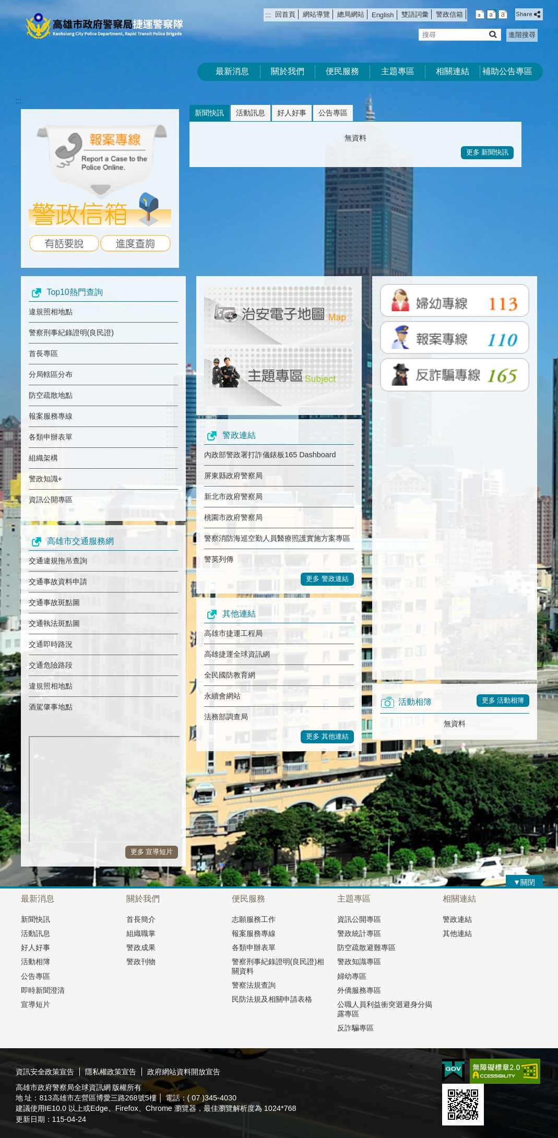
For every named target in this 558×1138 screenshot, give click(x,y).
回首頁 (285, 14)
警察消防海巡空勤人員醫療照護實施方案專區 (277, 538)
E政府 (453, 1070)
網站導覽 (316, 14)
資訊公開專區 (51, 499)
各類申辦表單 (51, 437)
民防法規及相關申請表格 (272, 999)
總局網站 (350, 14)
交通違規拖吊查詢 (58, 560)
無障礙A (505, 1071)
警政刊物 (141, 961)
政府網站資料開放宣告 (183, 1072)
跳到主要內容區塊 (5, 5)
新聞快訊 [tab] (209, 113)
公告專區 (35, 976)
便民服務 (342, 71)
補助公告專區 (507, 71)
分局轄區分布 (51, 374)
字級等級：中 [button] (491, 14)
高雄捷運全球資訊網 (237, 654)
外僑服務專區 (359, 990)
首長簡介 (141, 919)
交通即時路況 (51, 644)
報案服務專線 (51, 416)
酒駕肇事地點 (51, 707)
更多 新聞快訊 (487, 152)
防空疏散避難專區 (366, 947)
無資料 (355, 138)
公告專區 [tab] (333, 113)
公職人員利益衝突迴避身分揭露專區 (384, 1008)
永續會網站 (222, 696)
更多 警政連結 (327, 579)
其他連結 (457, 933)
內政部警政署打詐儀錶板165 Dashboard (270, 455)
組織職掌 (141, 933)
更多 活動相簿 (503, 700)
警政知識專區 (359, 961)
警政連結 (457, 919)
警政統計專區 (359, 933)
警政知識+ (45, 479)
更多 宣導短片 (151, 852)
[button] (492, 34)
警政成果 (141, 947)
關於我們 (287, 71)
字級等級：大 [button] (502, 14)
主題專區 (397, 71)
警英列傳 (218, 559)
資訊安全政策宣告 (45, 1072)
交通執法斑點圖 (54, 623)
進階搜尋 (522, 35)
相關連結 (452, 71)
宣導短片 (35, 1004)
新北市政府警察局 (233, 496)
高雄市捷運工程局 (233, 633)
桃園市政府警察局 (233, 517)
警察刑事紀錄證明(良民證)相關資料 (278, 966)
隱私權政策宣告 (110, 1072)
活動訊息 (35, 933)
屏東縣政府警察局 (233, 475)
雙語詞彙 (415, 14)
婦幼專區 (351, 976)
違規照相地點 (51, 311)
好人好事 (35, 947)
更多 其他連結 (327, 736)
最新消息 (232, 71)
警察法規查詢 (254, 985)
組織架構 (43, 458)
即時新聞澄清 (43, 990)
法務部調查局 (226, 717)
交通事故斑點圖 (54, 602)
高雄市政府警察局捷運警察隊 (104, 26)
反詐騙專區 (355, 1028)
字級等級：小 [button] (480, 14)
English (383, 15)
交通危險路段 (51, 665)
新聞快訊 (35, 919)
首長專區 (43, 353)
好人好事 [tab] (291, 113)
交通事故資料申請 (58, 581)
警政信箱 (449, 14)
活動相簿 (35, 961)
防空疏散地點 (51, 395)
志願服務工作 (254, 919)
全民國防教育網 (229, 675)
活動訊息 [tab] (250, 113)
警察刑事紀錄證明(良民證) (71, 332)
